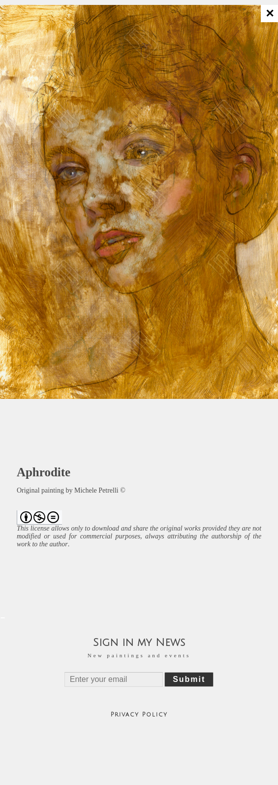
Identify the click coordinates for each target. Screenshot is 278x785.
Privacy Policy (139, 715)
